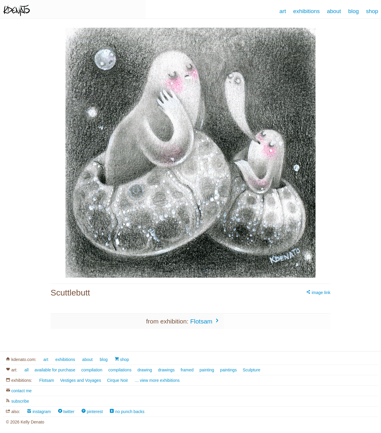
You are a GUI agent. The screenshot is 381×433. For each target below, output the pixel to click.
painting (206, 370)
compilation (91, 370)
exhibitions (65, 359)
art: (11, 370)
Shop (372, 11)
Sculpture (251, 370)
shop (122, 359)
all (26, 370)
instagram (39, 411)
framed (187, 370)
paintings (228, 370)
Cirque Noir (117, 380)
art (45, 359)
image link (318, 292)
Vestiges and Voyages (80, 380)
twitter (66, 411)
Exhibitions (306, 11)
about (87, 359)
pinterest (92, 411)
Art (282, 11)
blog (103, 359)
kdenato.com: (21, 359)
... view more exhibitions (157, 380)
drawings (166, 370)
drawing (145, 370)
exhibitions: (19, 380)
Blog (353, 11)
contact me (19, 390)
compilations (120, 370)
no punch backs (127, 411)
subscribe (17, 401)
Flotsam (205, 321)
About (334, 11)
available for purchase (55, 370)
